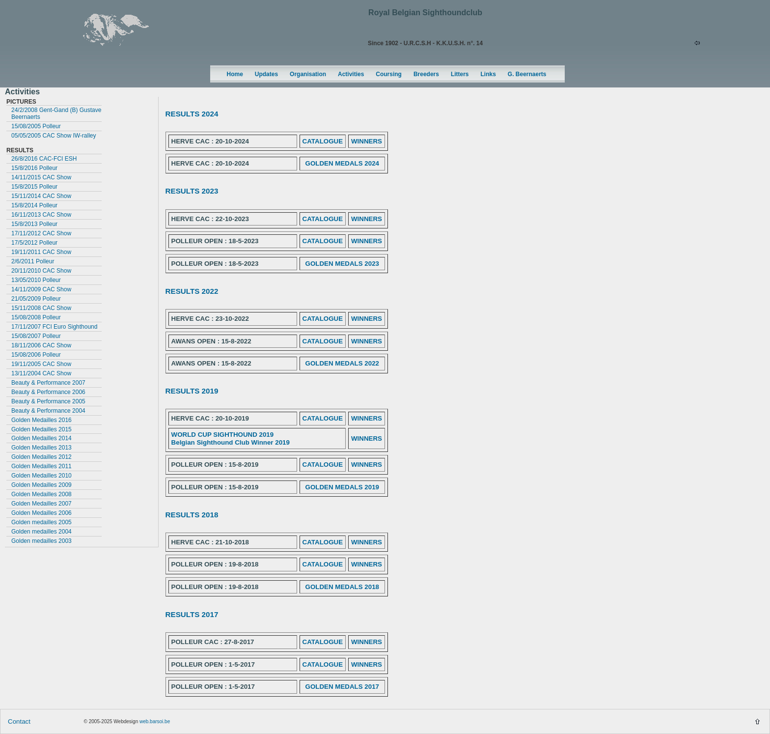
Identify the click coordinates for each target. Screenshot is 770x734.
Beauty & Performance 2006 (48, 392)
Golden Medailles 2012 (41, 456)
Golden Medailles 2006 (41, 512)
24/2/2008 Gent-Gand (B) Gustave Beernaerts (56, 113)
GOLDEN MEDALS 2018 (342, 587)
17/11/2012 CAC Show (41, 233)
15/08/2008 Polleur (36, 317)
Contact (19, 721)
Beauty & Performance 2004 (48, 410)
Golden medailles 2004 (41, 531)
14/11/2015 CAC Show (41, 177)
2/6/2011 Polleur (32, 261)
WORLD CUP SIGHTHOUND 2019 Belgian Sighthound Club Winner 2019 (230, 438)
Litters (460, 74)
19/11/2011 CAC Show (41, 252)
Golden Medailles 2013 (41, 447)
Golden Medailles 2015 (41, 429)
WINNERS (366, 141)
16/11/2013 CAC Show (41, 214)
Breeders (426, 74)
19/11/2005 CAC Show (41, 364)
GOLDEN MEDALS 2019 (342, 487)
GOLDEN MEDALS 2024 (342, 163)
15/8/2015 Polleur (34, 186)
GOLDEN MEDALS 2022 (342, 363)
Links (488, 74)
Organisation (308, 74)
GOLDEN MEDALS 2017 (342, 686)
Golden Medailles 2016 (41, 420)
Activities (351, 74)
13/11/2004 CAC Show (41, 373)
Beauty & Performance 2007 (48, 382)
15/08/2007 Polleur (36, 336)
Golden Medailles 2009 (41, 484)
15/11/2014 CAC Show (41, 196)
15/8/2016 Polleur (34, 168)
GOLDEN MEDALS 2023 (342, 263)
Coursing (389, 74)
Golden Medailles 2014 (41, 438)
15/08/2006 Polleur (36, 354)
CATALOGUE (322, 141)
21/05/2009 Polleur (36, 298)
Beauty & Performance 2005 (48, 401)
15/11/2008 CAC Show (41, 308)
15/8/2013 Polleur (34, 224)
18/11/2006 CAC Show (41, 345)
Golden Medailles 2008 (41, 494)
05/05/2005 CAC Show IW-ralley (53, 135)
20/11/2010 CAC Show (41, 270)
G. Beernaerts (527, 74)
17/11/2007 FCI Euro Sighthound (54, 326)
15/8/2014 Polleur (34, 205)
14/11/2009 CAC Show (41, 289)
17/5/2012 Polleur (34, 242)
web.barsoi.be (154, 721)
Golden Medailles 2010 (41, 475)
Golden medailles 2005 (41, 522)
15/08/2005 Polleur (36, 126)
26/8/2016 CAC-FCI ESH (44, 158)
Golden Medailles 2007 (41, 503)
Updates (266, 74)
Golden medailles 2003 (41, 540)
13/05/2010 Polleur (36, 280)
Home (235, 74)
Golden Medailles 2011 (41, 466)
